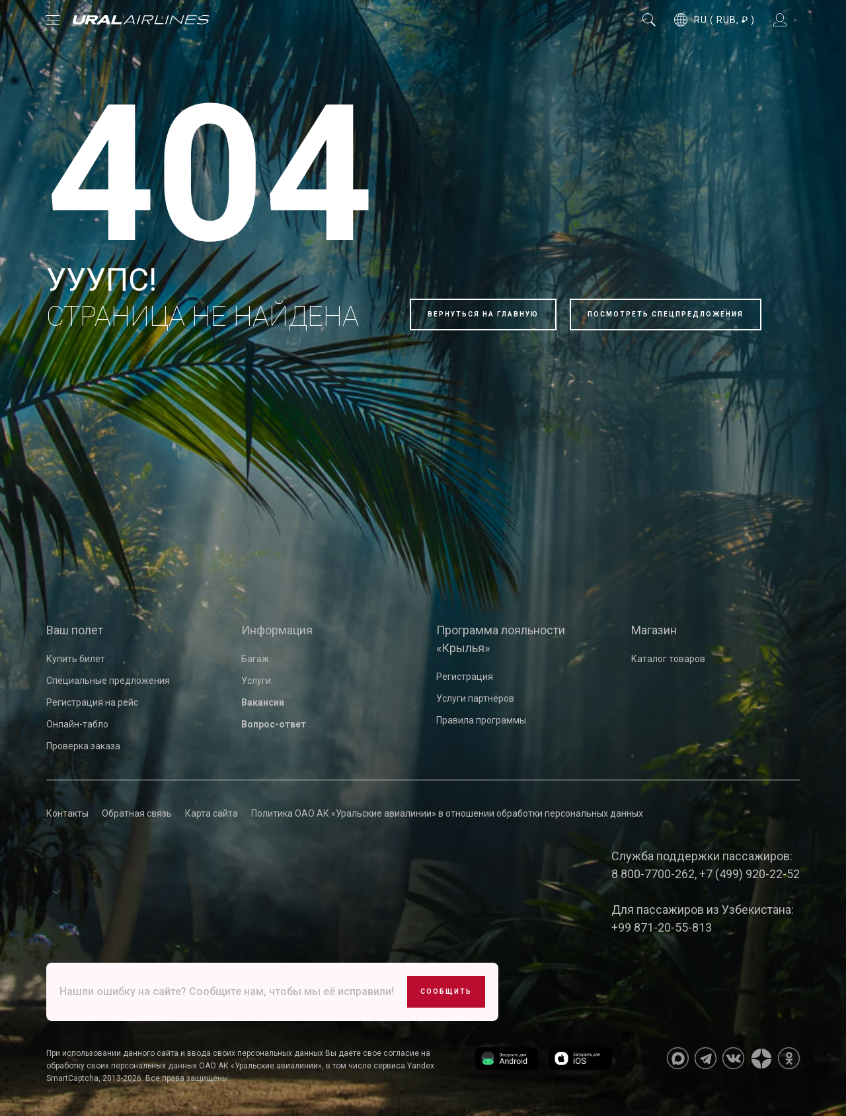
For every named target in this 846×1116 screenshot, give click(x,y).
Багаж (255, 658)
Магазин (654, 630)
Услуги (256, 680)
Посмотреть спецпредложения (666, 314)
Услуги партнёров (475, 698)
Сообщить (446, 991)
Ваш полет (74, 630)
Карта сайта (211, 813)
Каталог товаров (668, 658)
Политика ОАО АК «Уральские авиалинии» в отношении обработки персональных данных (447, 813)
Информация (277, 630)
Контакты (67, 813)
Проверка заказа (83, 746)
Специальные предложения (108, 680)
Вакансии (262, 702)
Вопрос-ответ (273, 724)
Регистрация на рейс (92, 702)
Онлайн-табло (77, 724)
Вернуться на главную (483, 314)
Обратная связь (137, 813)
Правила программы (481, 720)
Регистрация (464, 676)
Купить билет (75, 658)
